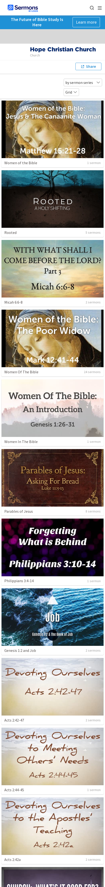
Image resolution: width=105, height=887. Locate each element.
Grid (71, 92)
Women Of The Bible (21, 371)
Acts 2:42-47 (14, 720)
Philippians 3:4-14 (19, 580)
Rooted (10, 232)
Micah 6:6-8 (13, 302)
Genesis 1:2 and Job (20, 650)
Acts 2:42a (12, 859)
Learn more (86, 22)
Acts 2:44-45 (14, 789)
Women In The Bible (21, 441)
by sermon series (82, 82)
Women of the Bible (20, 162)
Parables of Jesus (18, 511)
